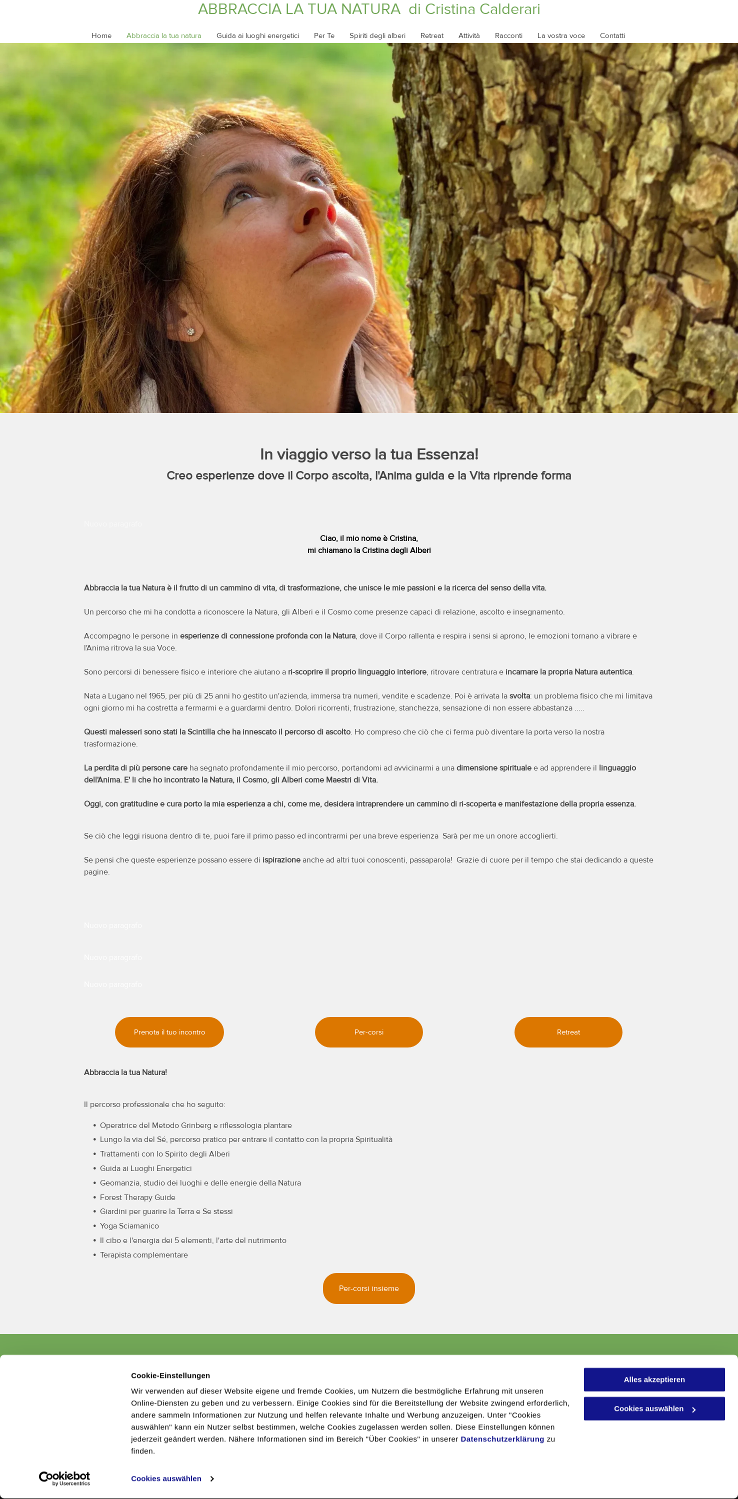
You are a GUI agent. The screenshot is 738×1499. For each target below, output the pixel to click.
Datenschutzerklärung (502, 1440)
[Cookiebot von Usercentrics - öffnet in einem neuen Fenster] (64, 1479)
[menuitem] (94, 36)
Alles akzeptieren (655, 1380)
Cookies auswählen (166, 1479)
